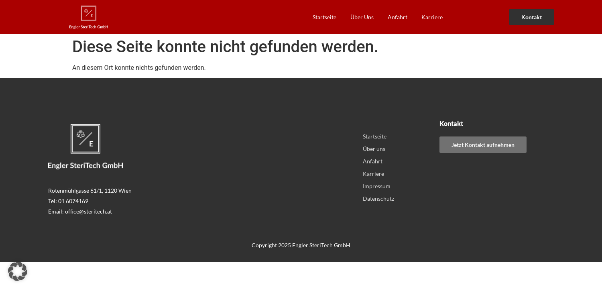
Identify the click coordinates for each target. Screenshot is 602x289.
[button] (17, 271)
